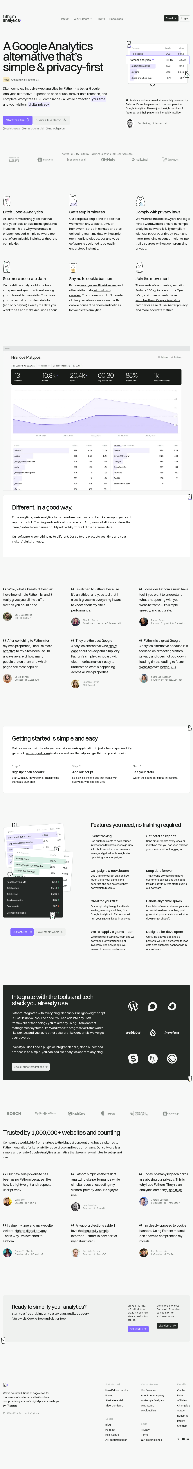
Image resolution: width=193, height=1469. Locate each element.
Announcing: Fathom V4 (25, 79)
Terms (145, 1434)
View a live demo (51, 120)
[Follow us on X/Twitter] (178, 1439)
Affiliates (182, 1400)
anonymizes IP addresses (98, 285)
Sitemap (182, 1425)
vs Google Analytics (152, 1400)
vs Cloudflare (148, 1410)
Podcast (110, 1429)
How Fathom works (50, 932)
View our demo (114, 1405)
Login (184, 18)
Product (64, 18)
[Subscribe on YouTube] (183, 1439)
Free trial (171, 18)
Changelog (183, 1405)
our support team (38, 753)
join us (13, 1405)
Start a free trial (114, 1400)
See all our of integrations (31, 1067)
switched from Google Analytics (158, 300)
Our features (22, 932)
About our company (152, 1395)
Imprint (181, 1420)
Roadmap (182, 1415)
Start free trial (17, 120)
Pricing (101, 18)
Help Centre (112, 1434)
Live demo (167, 1325)
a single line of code (100, 219)
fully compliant (175, 228)
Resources (117, 19)
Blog (108, 1424)
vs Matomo (147, 1405)
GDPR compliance (151, 1439)
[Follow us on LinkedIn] (188, 1439)
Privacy (145, 1429)
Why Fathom (83, 19)
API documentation (116, 1439)
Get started (138, 1329)
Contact (182, 1390)
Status (181, 1410)
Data (180, 1395)
